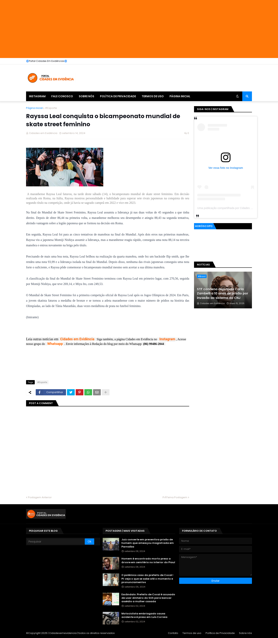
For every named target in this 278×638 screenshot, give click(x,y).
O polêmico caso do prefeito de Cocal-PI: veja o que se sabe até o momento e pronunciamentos (147, 578)
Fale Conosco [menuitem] (62, 96)
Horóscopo (204, 226)
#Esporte (51, 108)
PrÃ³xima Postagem (175, 497)
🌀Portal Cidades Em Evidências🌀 (46, 61)
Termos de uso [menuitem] (153, 96)
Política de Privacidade (220, 633)
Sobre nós (245, 633)
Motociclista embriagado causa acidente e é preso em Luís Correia (144, 615)
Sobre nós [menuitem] (86, 96)
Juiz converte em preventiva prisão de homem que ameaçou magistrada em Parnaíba (147, 543)
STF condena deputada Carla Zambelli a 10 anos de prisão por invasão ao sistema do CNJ (222, 293)
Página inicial (34, 108)
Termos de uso (191, 633)
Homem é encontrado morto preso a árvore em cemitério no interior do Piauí (148, 560)
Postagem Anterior (40, 497)
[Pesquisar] (56, 541)
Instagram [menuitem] (37, 96)
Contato (173, 633)
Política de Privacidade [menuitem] (118, 96)
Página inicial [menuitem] (180, 96)
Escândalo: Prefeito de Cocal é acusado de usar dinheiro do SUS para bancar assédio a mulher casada (148, 598)
